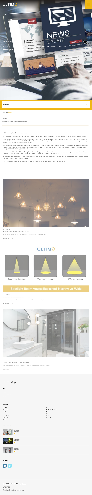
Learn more (8, 239)
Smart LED (48, 417)
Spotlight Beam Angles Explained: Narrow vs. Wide (16, 297)
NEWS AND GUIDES (7, 394)
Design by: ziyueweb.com (14, 490)
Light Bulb (5, 407)
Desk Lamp (48, 415)
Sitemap (6, 487)
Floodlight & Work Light (51, 409)
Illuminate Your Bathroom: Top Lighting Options (16, 363)
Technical (5, 411)
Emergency (48, 411)
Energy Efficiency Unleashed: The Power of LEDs (15, 232)
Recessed (48, 407)
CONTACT (5, 398)
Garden (4, 413)
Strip (47, 413)
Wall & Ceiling (6, 409)
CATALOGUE (5, 396)
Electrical (5, 419)
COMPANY (5, 392)
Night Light (5, 417)
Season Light (6, 415)
